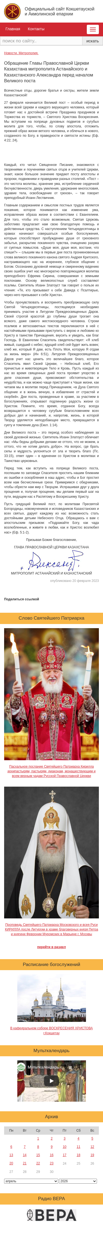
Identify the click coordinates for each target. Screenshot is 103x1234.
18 (78, 1155)
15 (38, 1155)
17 (64, 1155)
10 (64, 1147)
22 (38, 1163)
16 (51, 1155)
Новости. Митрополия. (21, 53)
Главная (12, 29)
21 (24, 1163)
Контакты (36, 29)
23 (51, 1163)
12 (92, 1147)
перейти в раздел (51, 947)
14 (24, 1155)
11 (78, 1147)
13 (11, 1155)
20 (11, 1163)
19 (92, 1155)
